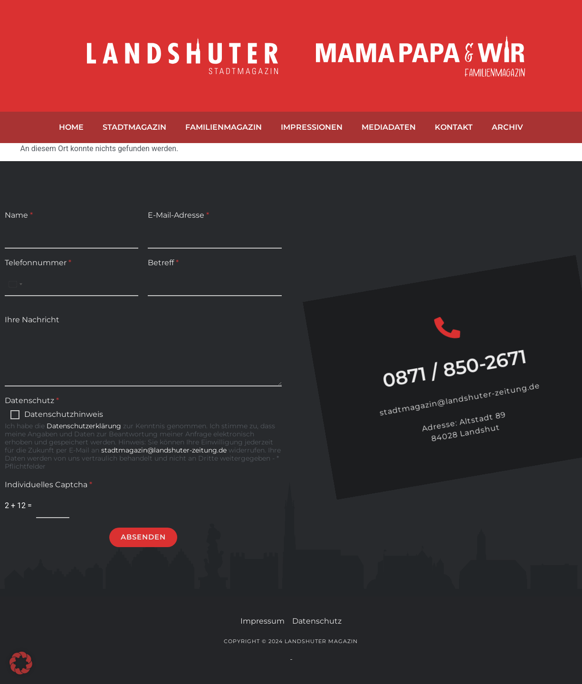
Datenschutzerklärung (84, 426)
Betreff (163, 262)
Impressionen (312, 127)
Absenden (143, 536)
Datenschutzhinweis (63, 414)
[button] (21, 663)
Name (19, 215)
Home (71, 127)
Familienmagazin (223, 127)
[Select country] (15, 284)
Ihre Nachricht (32, 319)
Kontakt (454, 127)
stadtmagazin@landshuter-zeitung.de (164, 450)
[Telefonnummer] (71, 284)
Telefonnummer (38, 262)
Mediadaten (389, 127)
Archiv (507, 127)
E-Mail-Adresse (178, 215)
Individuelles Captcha (48, 484)
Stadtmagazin (134, 127)
